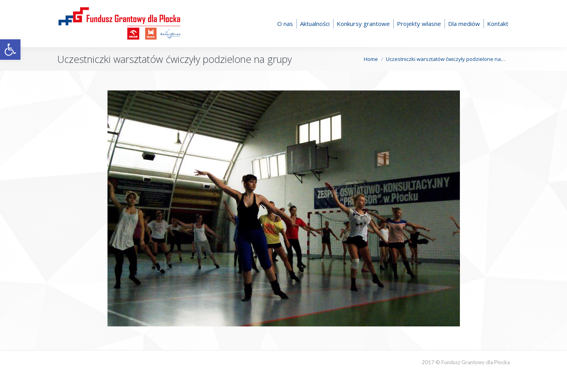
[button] (10, 49)
